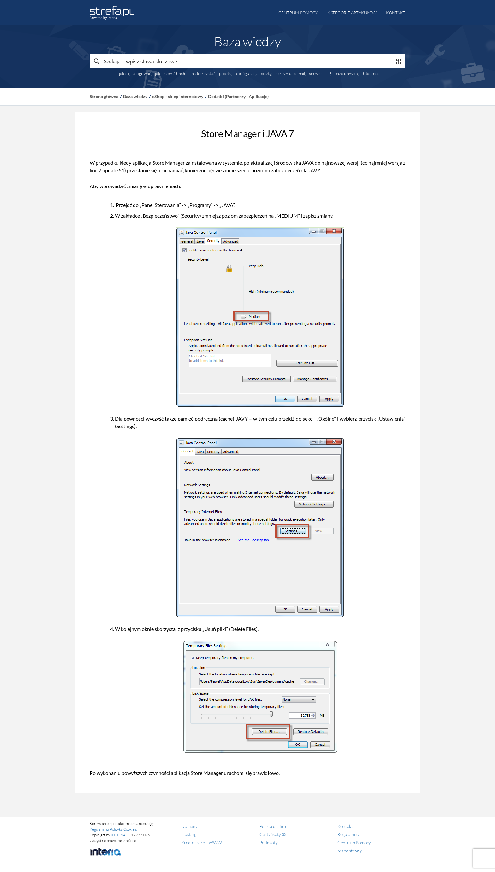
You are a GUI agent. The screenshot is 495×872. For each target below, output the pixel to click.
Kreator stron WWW (201, 842)
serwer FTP (319, 73)
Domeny (189, 826)
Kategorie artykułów (352, 12)
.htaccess (370, 73)
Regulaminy (348, 834)
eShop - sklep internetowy (177, 96)
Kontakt (395, 12)
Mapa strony (349, 850)
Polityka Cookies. (123, 829)
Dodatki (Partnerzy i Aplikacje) (238, 96)
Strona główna (104, 96)
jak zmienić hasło (171, 73)
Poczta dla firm (273, 826)
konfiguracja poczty (253, 73)
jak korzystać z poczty (211, 73)
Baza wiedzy (135, 96)
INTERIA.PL (120, 835)
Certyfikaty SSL (274, 834)
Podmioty (268, 842)
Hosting (188, 834)
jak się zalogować (135, 73)
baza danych (346, 73)
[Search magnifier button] (106, 61)
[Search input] (257, 61)
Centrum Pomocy (354, 842)
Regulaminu (99, 829)
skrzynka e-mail (290, 73)
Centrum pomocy (298, 12)
